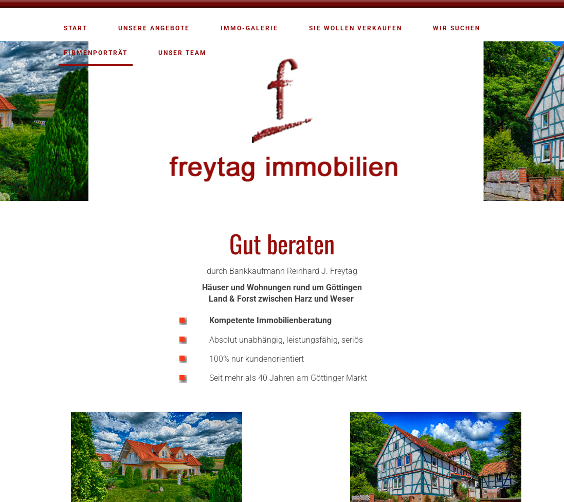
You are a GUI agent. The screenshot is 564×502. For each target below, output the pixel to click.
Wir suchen (456, 28)
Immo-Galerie (249, 28)
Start (75, 28)
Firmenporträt (96, 53)
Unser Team (182, 53)
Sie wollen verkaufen (355, 28)
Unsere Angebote (154, 28)
